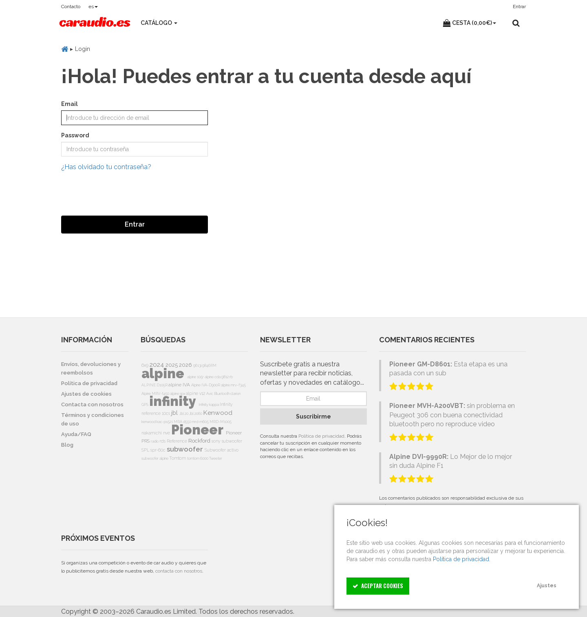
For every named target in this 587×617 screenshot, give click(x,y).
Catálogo (159, 23)
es (93, 6)
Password (75, 135)
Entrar (135, 224)
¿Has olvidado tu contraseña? (106, 167)
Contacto (70, 6)
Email (69, 104)
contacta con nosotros (178, 571)
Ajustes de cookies (86, 394)
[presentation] (123, 193)
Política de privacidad (321, 436)
